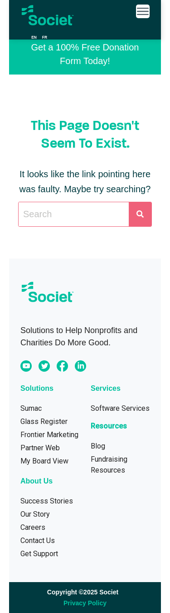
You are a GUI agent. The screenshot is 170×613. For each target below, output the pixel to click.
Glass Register (44, 421)
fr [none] (44, 37)
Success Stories (46, 501)
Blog (98, 446)
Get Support (39, 553)
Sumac (31, 408)
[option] (44, 37)
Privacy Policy (85, 603)
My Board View (44, 461)
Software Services (120, 408)
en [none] (34, 37)
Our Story (35, 514)
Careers (32, 527)
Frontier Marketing (49, 434)
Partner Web (40, 448)
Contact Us (37, 540)
